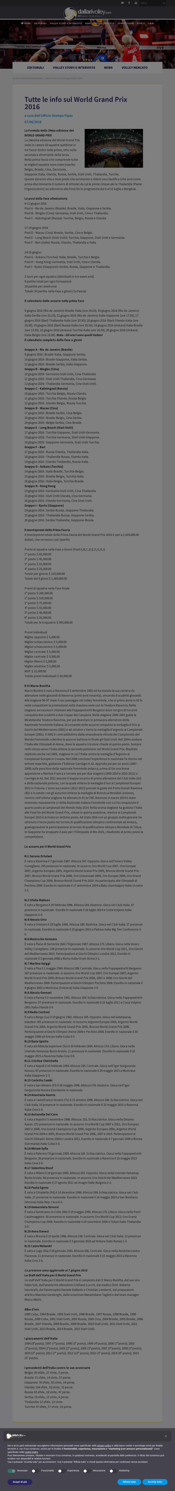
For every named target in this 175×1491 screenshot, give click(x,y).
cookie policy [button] (31, 1452)
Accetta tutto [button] (155, 1482)
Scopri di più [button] (20, 1482)
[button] (165, 1436)
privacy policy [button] (104, 1445)
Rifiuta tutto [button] (129, 1482)
